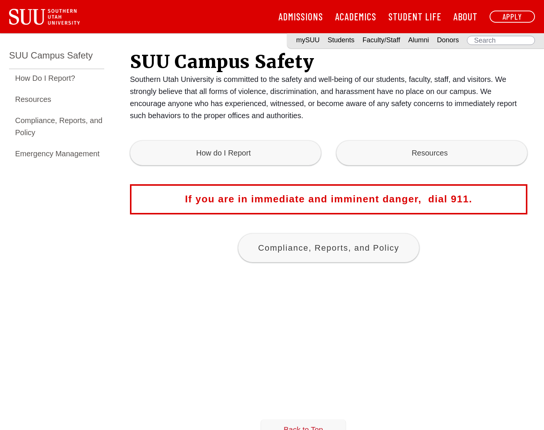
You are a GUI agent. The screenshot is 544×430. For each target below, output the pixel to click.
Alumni (418, 40)
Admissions (300, 16)
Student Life (414, 16)
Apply (512, 16)
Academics (355, 16)
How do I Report (225, 153)
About (465, 16)
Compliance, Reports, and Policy (58, 126)
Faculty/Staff (381, 40)
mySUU (308, 40)
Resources (33, 99)
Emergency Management (57, 153)
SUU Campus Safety (51, 55)
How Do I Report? (45, 78)
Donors (448, 40)
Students (341, 40)
